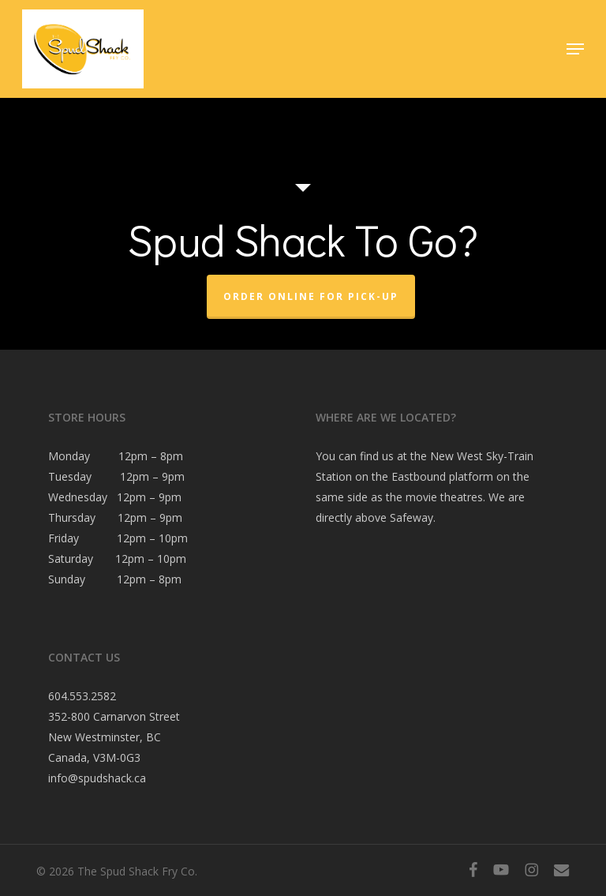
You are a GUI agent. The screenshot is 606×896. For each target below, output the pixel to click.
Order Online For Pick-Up (310, 296)
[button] (575, 49)
